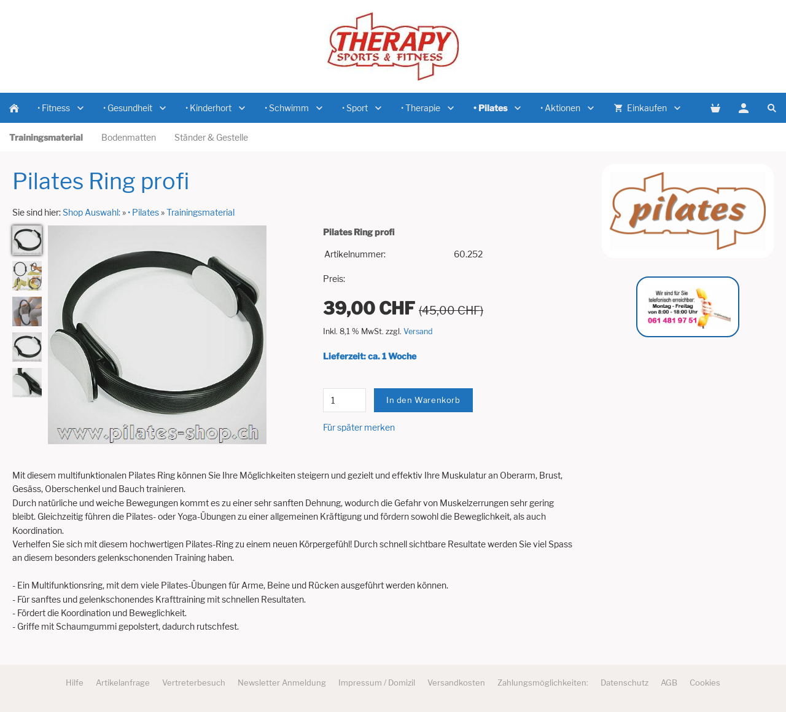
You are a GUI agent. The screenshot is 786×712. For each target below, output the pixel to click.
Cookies (705, 682)
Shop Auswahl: (91, 212)
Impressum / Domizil (376, 682)
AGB (669, 682)
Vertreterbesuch (193, 682)
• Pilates (143, 212)
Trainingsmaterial (200, 212)
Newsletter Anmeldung (282, 682)
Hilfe (75, 682)
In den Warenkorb (423, 400)
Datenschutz (624, 682)
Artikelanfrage (123, 682)
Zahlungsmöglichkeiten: (542, 682)
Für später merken (359, 427)
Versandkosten (456, 682)
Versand (418, 331)
